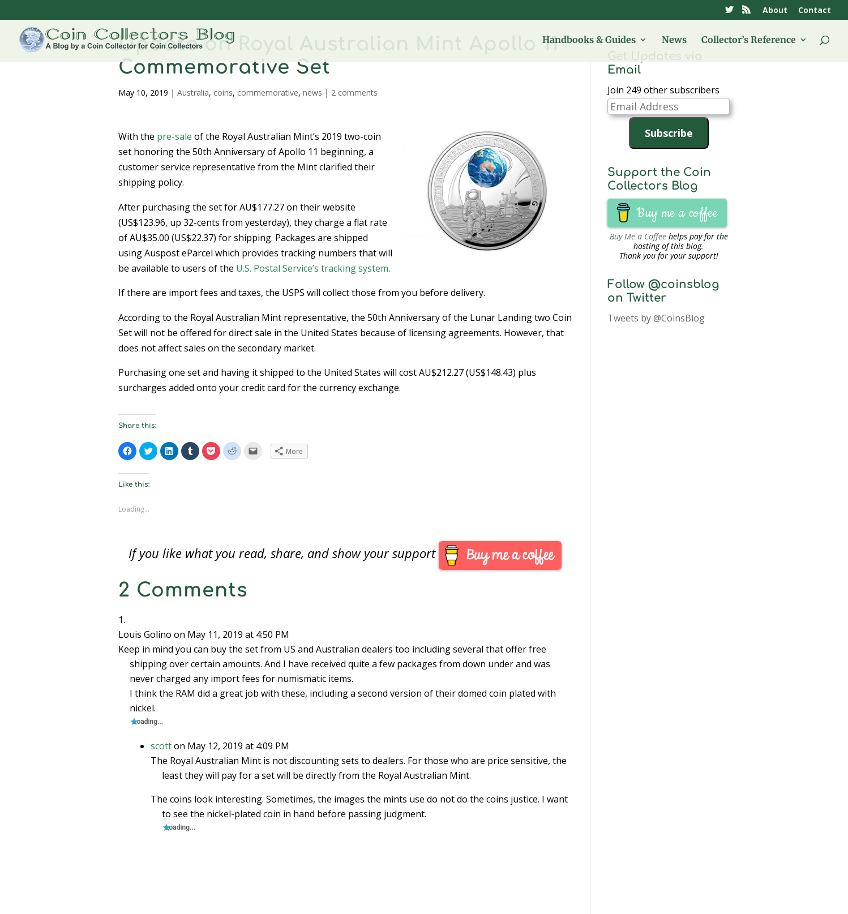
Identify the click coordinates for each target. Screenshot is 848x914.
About (775, 10)
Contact (814, 10)
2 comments (354, 92)
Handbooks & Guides (589, 40)
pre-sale (174, 136)
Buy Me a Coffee (638, 236)
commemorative (267, 92)
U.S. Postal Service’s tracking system (312, 268)
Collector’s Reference (748, 40)
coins (223, 92)
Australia (193, 92)
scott (161, 746)
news (312, 92)
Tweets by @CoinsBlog (656, 318)
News (674, 40)
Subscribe (669, 133)
